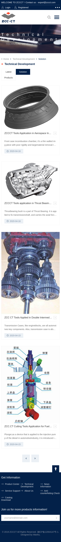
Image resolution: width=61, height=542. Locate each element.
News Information (45, 485)
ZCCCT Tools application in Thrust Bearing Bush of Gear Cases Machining (30, 203)
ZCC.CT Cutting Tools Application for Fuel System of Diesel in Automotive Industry (30, 426)
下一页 (35, 458)
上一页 (26, 458)
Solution (23, 72)
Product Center (12, 484)
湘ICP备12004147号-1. (48, 532)
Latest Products (8, 75)
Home (6, 59)
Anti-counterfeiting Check (50, 492)
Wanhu (36, 534)
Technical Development (24, 59)
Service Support (12, 491)
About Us (28, 491)
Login (7, 7)
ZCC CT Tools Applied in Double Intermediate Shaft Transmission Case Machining (30, 317)
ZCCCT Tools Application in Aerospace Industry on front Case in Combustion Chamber (30, 133)
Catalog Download (6, 498)
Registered (23, 7)
